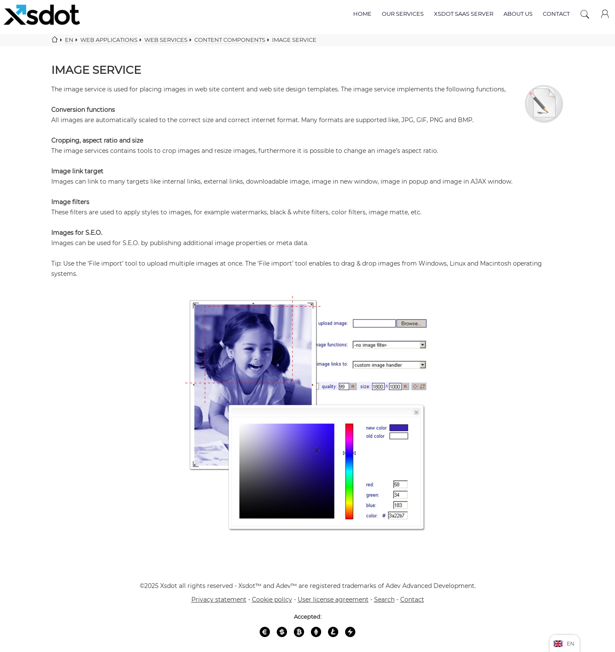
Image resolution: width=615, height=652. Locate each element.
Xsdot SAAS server (463, 13)
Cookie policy (272, 599)
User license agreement (333, 599)
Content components (229, 39)
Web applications (109, 39)
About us (518, 13)
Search (384, 599)
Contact (556, 13)
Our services (403, 13)
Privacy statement (218, 599)
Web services (165, 39)
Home (362, 13)
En (69, 39)
